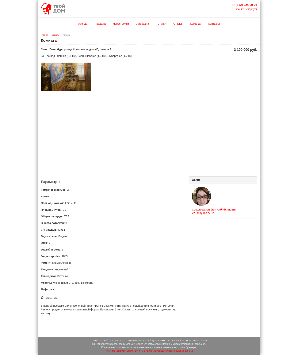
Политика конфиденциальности (122, 351)
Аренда (82, 23)
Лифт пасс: (48, 289)
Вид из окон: (49, 236)
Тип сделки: (49, 276)
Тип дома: (47, 269)
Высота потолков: (53, 223)
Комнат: (46, 196)
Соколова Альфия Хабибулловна (214, 209)
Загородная (143, 23)
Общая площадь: (52, 216)
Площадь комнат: (52, 203)
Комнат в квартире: (54, 189)
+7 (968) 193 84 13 (203, 213)
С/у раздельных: (52, 229)
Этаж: (44, 242)
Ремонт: (46, 262)
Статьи (162, 23)
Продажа (100, 23)
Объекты (55, 35)
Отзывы (178, 23)
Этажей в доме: (51, 249)
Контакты (214, 23)
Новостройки (121, 23)
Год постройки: (51, 256)
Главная (44, 35)
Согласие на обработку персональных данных (167, 351)
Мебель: (46, 282)
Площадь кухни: (51, 209)
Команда (195, 23)
